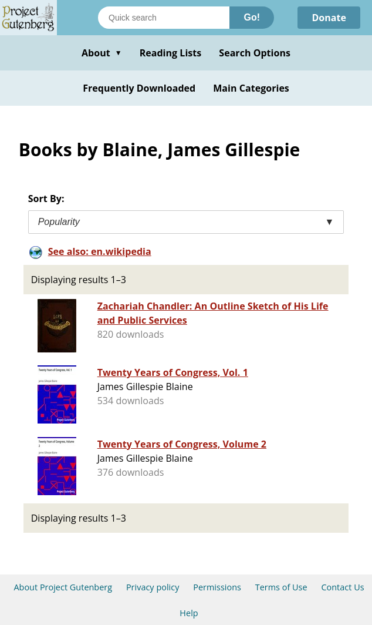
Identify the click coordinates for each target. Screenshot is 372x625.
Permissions (217, 587)
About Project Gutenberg (62, 587)
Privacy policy (153, 587)
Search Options (254, 52)
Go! (252, 17)
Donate (329, 17)
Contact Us (342, 587)
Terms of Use (281, 587)
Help (189, 613)
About (102, 53)
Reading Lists (171, 52)
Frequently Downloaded (139, 88)
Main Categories (251, 88)
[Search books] (163, 17)
